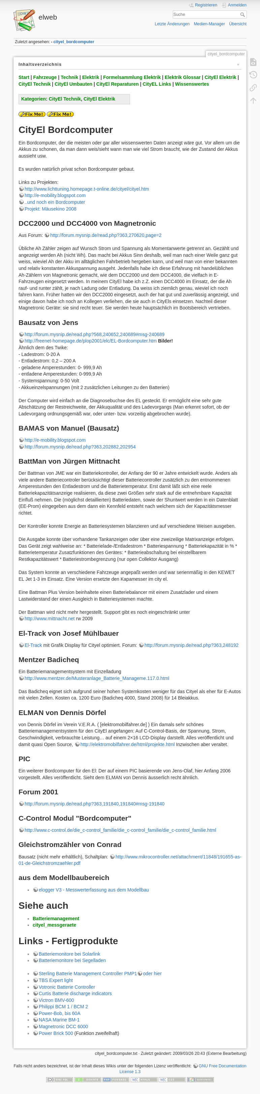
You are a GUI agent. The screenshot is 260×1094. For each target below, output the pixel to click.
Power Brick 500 (56, 1033)
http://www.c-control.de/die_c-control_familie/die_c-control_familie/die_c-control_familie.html (120, 830)
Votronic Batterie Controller (67, 987)
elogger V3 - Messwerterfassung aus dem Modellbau (94, 890)
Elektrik (90, 77)
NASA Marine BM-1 (59, 1019)
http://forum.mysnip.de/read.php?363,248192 (191, 645)
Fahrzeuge (45, 77)
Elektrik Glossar (183, 77)
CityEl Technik (35, 84)
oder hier (152, 973)
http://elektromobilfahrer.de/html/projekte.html (127, 744)
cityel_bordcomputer (74, 41)
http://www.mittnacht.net (50, 618)
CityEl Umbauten (73, 84)
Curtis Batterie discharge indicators (75, 993)
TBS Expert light (56, 980)
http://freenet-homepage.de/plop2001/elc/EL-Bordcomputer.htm (91, 341)
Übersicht (238, 24)
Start (24, 77)
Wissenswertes (192, 84)
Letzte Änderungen (172, 24)
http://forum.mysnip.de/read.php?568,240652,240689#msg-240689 (95, 334)
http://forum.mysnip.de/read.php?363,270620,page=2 (105, 235)
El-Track (33, 645)
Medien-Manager (209, 24)
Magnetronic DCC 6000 (63, 1026)
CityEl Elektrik (220, 77)
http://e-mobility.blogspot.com (55, 195)
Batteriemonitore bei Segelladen (72, 960)
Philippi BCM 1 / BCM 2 (63, 1006)
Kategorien (33, 99)
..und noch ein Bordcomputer (55, 202)
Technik (69, 77)
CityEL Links (157, 84)
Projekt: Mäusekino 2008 (50, 209)
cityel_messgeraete (54, 925)
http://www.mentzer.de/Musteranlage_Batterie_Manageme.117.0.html (97, 678)
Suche (243, 14)
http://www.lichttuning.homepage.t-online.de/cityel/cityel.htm (87, 189)
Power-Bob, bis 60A (59, 1013)
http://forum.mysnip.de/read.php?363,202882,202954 (80, 446)
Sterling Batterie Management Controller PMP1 (88, 973)
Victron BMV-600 (56, 1000)
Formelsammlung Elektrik (132, 77)
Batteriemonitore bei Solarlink (69, 954)
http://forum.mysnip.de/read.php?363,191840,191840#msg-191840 (95, 803)
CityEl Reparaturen (117, 84)
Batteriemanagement (56, 918)
